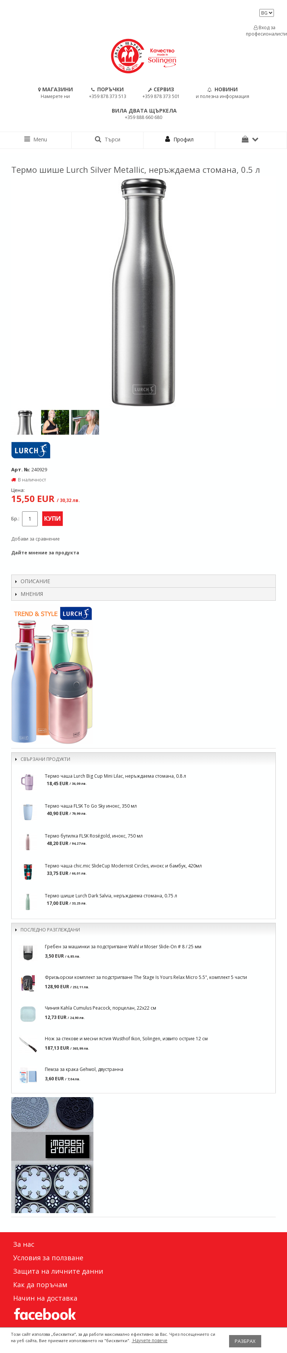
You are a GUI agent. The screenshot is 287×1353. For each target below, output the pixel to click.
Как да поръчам (40, 1284)
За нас (23, 1244)
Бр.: (15, 518)
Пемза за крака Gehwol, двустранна (84, 1069)
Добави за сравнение (35, 539)
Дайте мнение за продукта (45, 553)
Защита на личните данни (58, 1271)
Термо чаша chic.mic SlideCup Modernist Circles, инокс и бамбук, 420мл (123, 866)
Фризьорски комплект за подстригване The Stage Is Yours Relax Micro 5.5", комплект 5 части (146, 977)
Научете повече (149, 1340)
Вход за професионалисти (264, 30)
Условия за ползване (48, 1257)
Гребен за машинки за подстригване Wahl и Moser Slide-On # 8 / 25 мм (123, 946)
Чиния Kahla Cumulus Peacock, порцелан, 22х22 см (100, 1008)
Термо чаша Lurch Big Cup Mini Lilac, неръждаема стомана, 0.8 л (115, 776)
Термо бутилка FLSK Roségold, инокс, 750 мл (94, 836)
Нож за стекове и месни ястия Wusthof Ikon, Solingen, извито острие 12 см (126, 1038)
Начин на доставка (45, 1298)
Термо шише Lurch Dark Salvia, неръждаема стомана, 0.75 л (111, 896)
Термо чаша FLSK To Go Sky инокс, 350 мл (91, 806)
